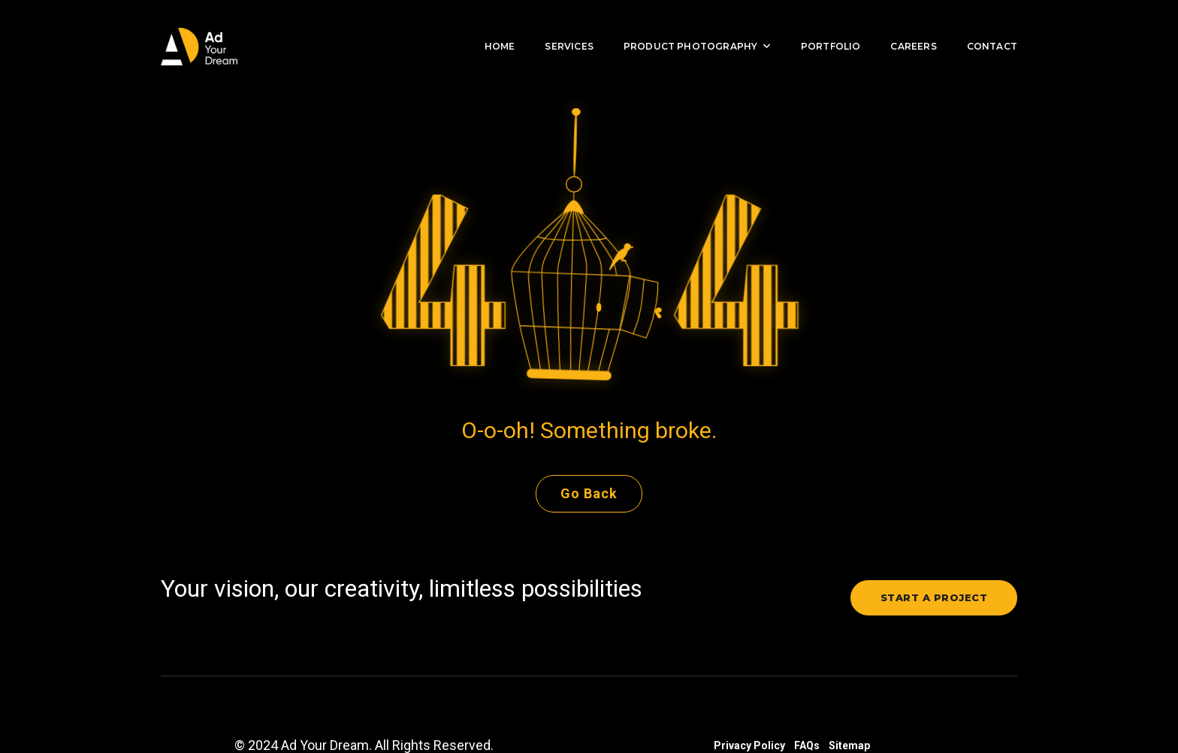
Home (488, 26)
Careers (902, 26)
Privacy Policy (749, 706)
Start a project (934, 558)
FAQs (807, 706)
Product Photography (686, 26)
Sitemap (849, 706)
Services (557, 26)
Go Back (589, 454)
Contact (981, 26)
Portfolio (820, 26)
